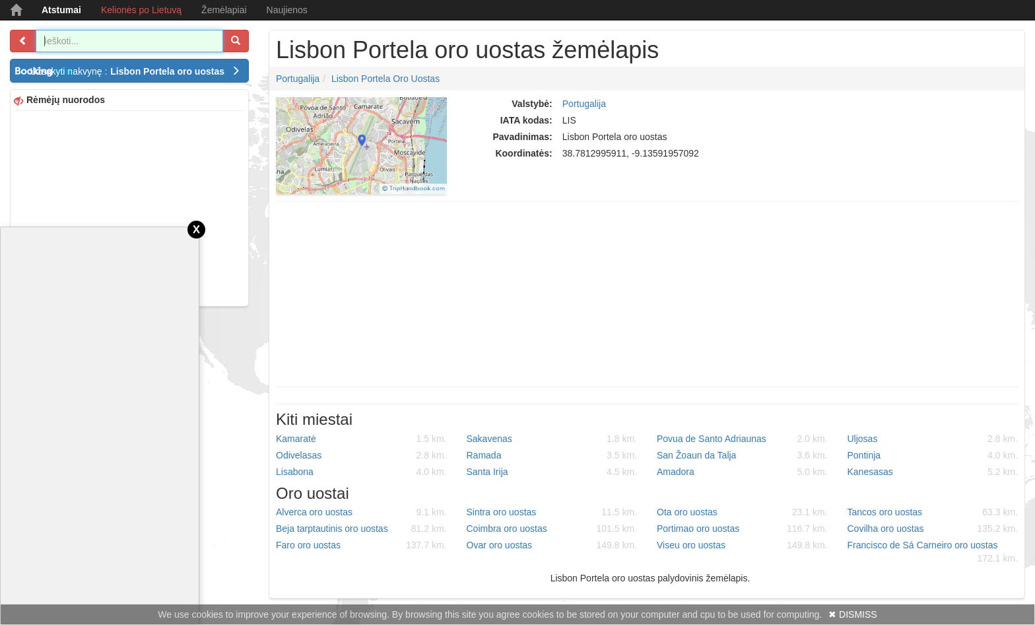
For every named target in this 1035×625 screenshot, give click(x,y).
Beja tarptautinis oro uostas (361, 528)
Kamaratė (361, 438)
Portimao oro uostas (742, 528)
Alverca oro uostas (361, 512)
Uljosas (933, 438)
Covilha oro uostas (933, 528)
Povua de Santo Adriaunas (742, 438)
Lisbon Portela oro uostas (385, 78)
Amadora (742, 471)
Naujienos (287, 10)
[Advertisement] (129, 206)
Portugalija (297, 78)
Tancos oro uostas (933, 512)
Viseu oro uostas (742, 545)
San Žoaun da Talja (742, 455)
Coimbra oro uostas (552, 528)
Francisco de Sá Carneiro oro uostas (933, 552)
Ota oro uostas (742, 512)
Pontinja (933, 455)
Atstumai (61, 10)
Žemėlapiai (223, 10)
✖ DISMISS (852, 614)
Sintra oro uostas (552, 512)
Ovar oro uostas (552, 545)
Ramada (552, 455)
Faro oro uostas (361, 545)
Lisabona (361, 471)
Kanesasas (933, 471)
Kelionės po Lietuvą (141, 10)
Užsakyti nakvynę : (135, 71)
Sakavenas (552, 438)
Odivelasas (361, 455)
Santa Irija (552, 471)
